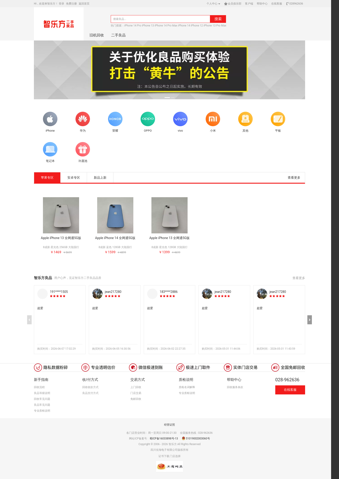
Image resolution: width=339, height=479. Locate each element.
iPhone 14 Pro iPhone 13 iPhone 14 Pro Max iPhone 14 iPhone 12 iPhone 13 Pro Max (175, 25)
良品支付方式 (90, 393)
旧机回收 (96, 35)
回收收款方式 (90, 387)
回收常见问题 (42, 399)
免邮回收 (135, 399)
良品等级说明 (42, 393)
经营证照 (169, 424)
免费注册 (71, 3)
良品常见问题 (42, 404)
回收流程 (39, 387)
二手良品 (118, 35)
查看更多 (294, 177)
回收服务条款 (235, 387)
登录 (61, 3)
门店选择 (175, 456)
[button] (309, 319)
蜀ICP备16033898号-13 (164, 438)
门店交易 (135, 393)
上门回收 (135, 387)
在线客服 (290, 389)
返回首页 (84, 3)
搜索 (218, 19)
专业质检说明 (42, 410)
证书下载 (163, 456)
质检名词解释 (187, 387)
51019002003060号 (196, 438)
